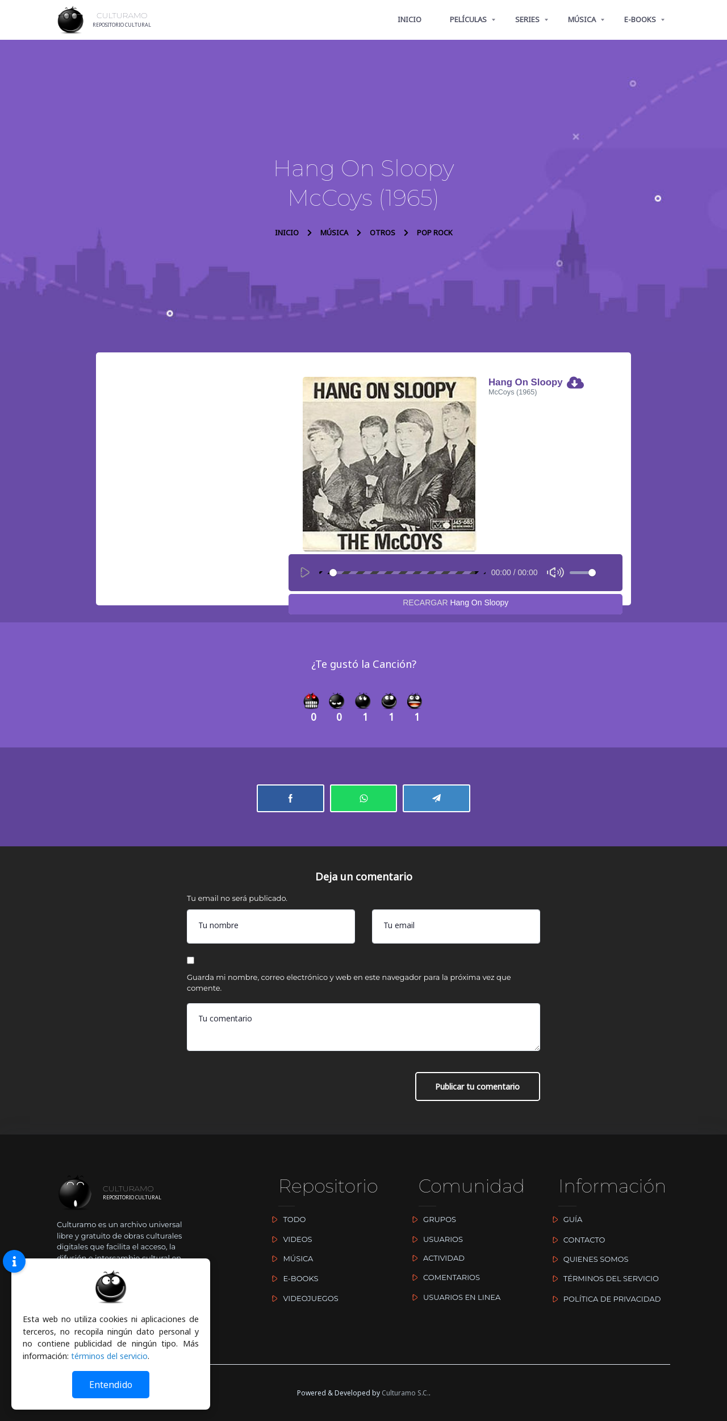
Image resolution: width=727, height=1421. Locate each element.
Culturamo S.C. (405, 1393)
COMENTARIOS (443, 1277)
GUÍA (564, 1219)
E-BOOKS (640, 19)
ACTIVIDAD (436, 1257)
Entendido (110, 1384)
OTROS (382, 232)
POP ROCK (435, 232)
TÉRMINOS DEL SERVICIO (603, 1278)
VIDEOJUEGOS (303, 1298)
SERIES (527, 19)
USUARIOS (435, 1239)
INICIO (409, 19)
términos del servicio (109, 1356)
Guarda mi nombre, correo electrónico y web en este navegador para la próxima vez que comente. (349, 984)
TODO (286, 1219)
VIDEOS (289, 1239)
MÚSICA (582, 19)
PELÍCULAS (468, 19)
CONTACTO (576, 1239)
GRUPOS (431, 1219)
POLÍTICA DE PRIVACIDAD (604, 1298)
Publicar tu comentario (477, 1088)
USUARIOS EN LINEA (454, 1297)
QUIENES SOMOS (587, 1259)
